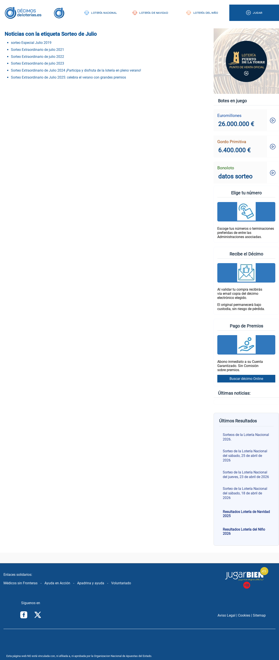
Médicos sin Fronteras (20, 583)
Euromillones (229, 115)
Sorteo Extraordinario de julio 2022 (37, 57)
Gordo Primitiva (231, 141)
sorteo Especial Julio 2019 (31, 43)
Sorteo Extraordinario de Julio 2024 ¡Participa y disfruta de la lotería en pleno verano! (76, 70)
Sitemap (259, 615)
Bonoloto (225, 167)
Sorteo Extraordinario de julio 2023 (37, 63)
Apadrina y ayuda (90, 583)
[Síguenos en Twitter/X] (37, 615)
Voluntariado (121, 583)
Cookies (244, 615)
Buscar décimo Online (246, 379)
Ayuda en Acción (57, 583)
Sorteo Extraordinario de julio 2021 (37, 50)
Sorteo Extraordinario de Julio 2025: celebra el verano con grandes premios (68, 77)
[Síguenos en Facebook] (24, 615)
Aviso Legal (226, 615)
